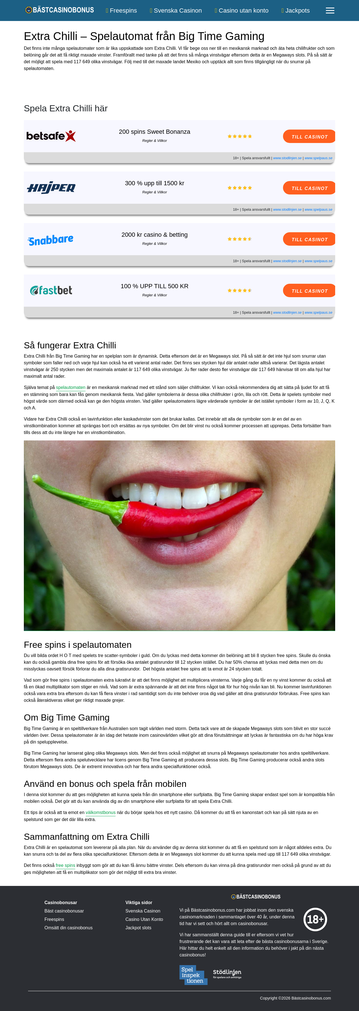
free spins (65, 865)
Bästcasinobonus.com (311, 998)
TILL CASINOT (302, 137)
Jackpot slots (138, 927)
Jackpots (295, 10)
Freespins (121, 10)
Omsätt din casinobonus (69, 927)
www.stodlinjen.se (287, 158)
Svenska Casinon (176, 10)
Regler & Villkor (149, 141)
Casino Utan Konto (144, 919)
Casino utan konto (242, 10)
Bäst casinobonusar (64, 911)
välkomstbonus (101, 812)
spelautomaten (71, 387)
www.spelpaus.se (318, 158)
